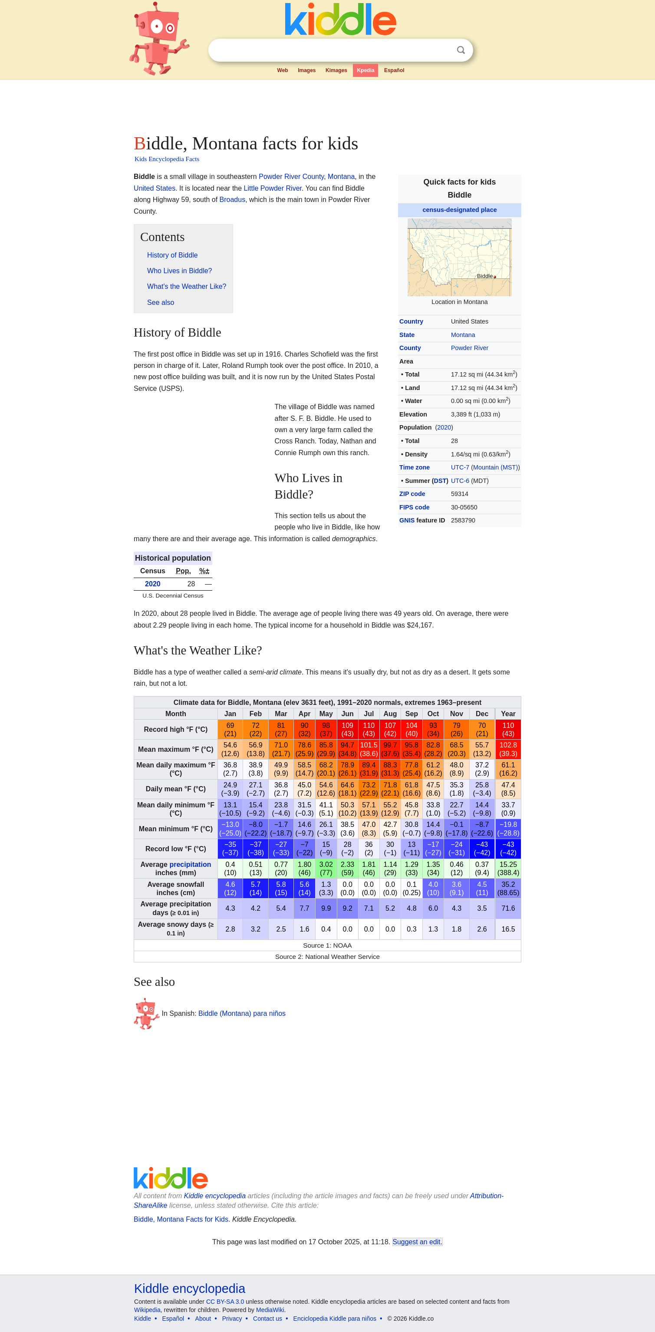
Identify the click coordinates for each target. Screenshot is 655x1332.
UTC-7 (460, 467)
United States (154, 188)
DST (440, 480)
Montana (463, 334)
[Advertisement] (327, 104)
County (410, 347)
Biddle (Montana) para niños (242, 1013)
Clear (443, 50)
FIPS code (414, 507)
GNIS (407, 520)
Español (394, 70)
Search (461, 50)
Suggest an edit (417, 1242)
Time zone (414, 467)
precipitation (190, 864)
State (407, 334)
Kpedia (365, 70)
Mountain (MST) (495, 467)
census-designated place (459, 209)
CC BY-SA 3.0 (225, 1301)
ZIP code (412, 493)
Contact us (267, 1318)
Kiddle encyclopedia (215, 1196)
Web (282, 70)
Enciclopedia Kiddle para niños (334, 1318)
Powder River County (291, 176)
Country (411, 321)
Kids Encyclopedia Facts (167, 158)
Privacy (232, 1318)
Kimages (336, 70)
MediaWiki (270, 1309)
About (203, 1318)
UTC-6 (460, 480)
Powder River (469, 347)
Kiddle (142, 1318)
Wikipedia (147, 1309)
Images (307, 70)
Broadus (233, 199)
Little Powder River (273, 188)
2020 (444, 427)
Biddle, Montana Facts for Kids (181, 1219)
